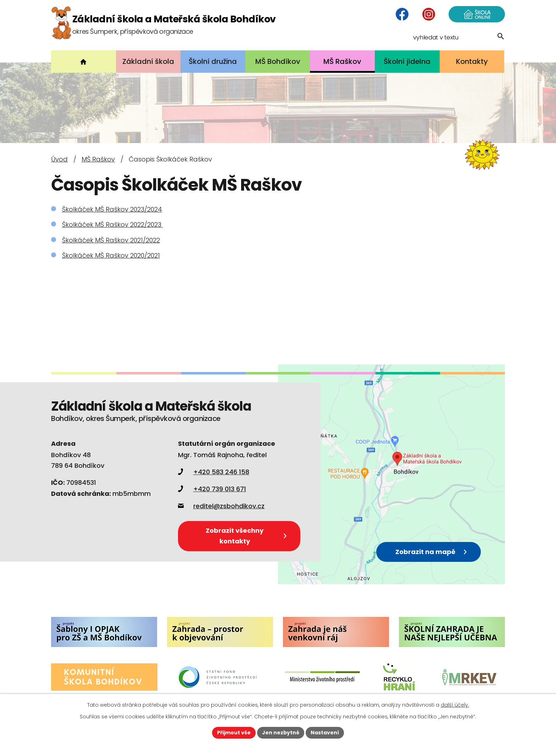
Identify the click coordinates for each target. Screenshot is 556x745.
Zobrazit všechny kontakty (246, 536)
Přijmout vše (234, 732)
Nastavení (325, 732)
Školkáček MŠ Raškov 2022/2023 (112, 224)
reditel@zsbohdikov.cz (221, 506)
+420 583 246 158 (213, 471)
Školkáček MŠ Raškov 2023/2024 (112, 209)
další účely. (455, 704)
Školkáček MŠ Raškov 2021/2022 (111, 240)
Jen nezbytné (280, 732)
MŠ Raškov (98, 159)
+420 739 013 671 (212, 488)
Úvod (59, 159)
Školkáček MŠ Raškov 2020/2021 (111, 255)
